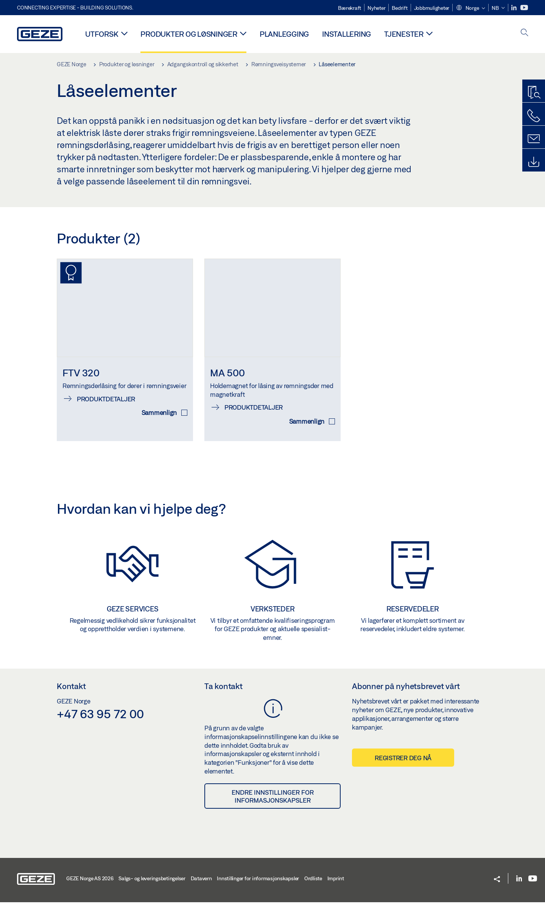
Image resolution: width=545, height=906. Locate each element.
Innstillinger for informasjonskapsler (258, 882)
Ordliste (313, 882)
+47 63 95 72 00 (100, 717)
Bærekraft (349, 8)
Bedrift (399, 8)
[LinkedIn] (514, 8)
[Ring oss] (533, 116)
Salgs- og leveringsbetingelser (151, 882)
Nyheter (376, 8)
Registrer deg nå (403, 761)
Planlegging (284, 34)
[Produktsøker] (533, 93)
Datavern (201, 882)
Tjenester (404, 34)
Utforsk (101, 34)
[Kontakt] (533, 139)
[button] (470, 8)
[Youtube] (524, 8)
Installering (346, 34)
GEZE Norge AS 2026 (90, 882)
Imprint (335, 882)
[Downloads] (533, 162)
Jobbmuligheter (432, 8)
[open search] (524, 33)
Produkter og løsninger (188, 34)
